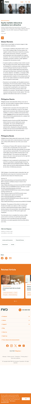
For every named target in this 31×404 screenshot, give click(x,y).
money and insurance (7, 240)
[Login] (21, 2)
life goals (5, 294)
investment (5, 244)
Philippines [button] (17, 351)
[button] (22, 2)
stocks (12, 244)
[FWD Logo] (7, 2)
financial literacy (20, 240)
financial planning (13, 294)
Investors (9, 114)
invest (15, 292)
